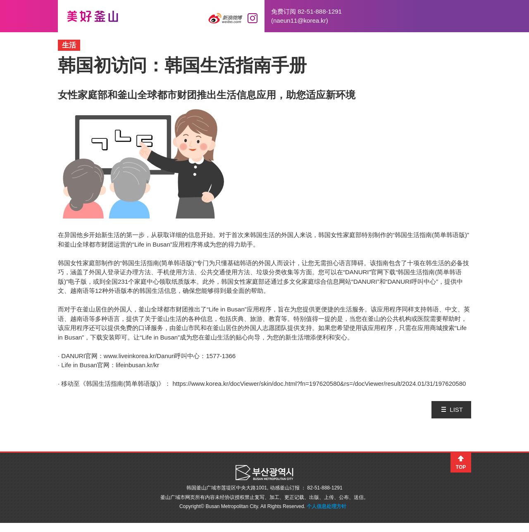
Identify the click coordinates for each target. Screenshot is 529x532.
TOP (461, 467)
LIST (456, 409)
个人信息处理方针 (326, 506)
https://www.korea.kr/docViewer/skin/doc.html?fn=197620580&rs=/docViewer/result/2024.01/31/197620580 (319, 383)
